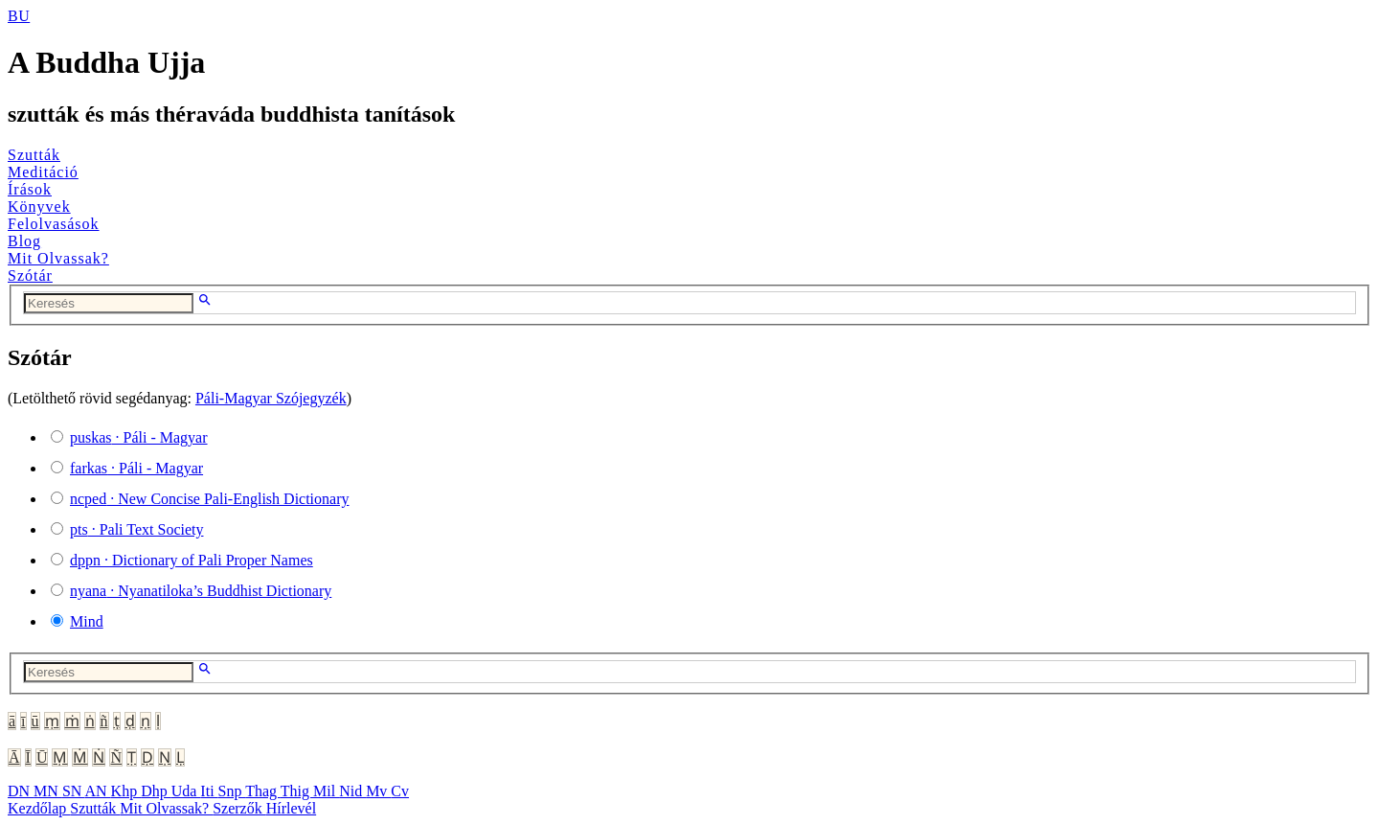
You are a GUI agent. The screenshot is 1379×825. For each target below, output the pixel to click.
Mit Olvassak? (58, 258)
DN (21, 791)
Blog (24, 241)
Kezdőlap (39, 808)
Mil (326, 791)
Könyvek (39, 206)
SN (73, 791)
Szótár (30, 275)
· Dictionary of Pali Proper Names (191, 560)
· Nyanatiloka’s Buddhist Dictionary (200, 591)
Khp (126, 791)
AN (97, 791)
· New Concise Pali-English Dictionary (210, 499)
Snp (232, 791)
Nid (352, 791)
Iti (208, 791)
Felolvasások (54, 224)
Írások (30, 189)
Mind (86, 621)
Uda (186, 791)
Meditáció (43, 172)
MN (48, 791)
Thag (263, 791)
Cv (400, 791)
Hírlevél (291, 808)
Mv (378, 791)
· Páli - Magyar (139, 437)
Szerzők (239, 808)
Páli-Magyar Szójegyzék (271, 398)
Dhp (156, 791)
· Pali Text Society (136, 529)
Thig (297, 791)
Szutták (34, 155)
